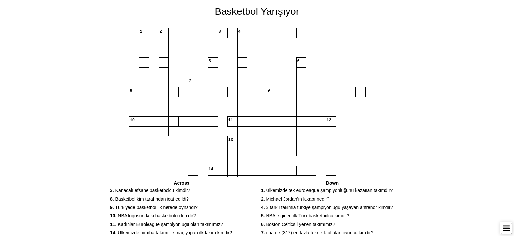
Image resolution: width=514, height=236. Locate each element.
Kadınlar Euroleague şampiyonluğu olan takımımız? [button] (166, 224)
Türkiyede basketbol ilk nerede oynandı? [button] (154, 207)
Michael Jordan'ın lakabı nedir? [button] (295, 199)
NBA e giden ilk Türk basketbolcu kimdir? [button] (305, 215)
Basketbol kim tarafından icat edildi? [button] (149, 199)
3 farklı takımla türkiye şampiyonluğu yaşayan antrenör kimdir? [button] (327, 207)
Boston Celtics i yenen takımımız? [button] (298, 224)
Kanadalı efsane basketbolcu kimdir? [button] (150, 190)
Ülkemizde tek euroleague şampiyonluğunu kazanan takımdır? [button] (327, 190)
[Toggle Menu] (506, 228)
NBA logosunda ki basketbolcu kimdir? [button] (153, 215)
